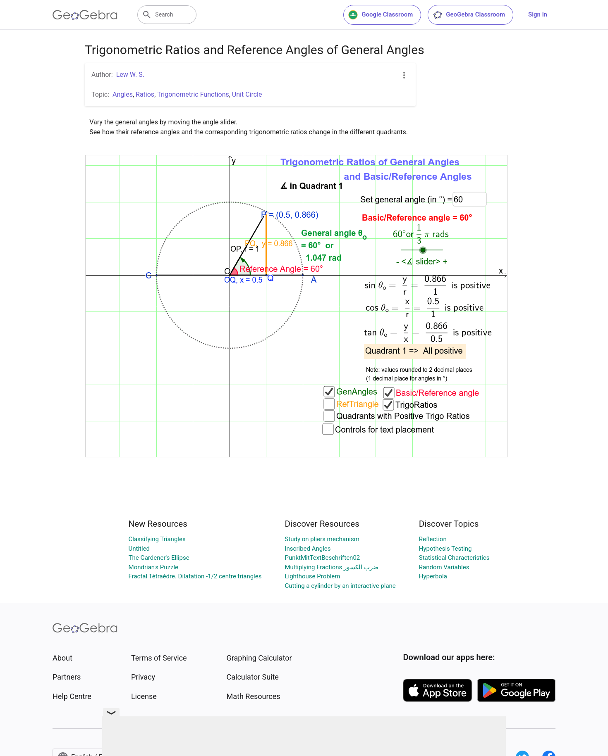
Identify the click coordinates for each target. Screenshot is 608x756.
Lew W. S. (130, 74)
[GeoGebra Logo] (85, 15)
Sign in (537, 14)
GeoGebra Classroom (469, 15)
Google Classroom (380, 15)
